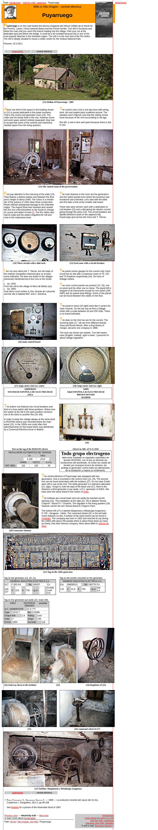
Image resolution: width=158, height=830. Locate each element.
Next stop (43, 815)
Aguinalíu (46, 518)
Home (13, 822)
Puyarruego (29, 818)
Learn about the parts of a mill (99, 818)
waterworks (17, 51)
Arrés (85, 492)
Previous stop (11, 815)
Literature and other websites (99, 823)
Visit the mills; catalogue (34, 2)
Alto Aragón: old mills (28, 822)
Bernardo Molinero (104, 826)
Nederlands (120, 2)
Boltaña (15, 807)
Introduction (15, 2)
